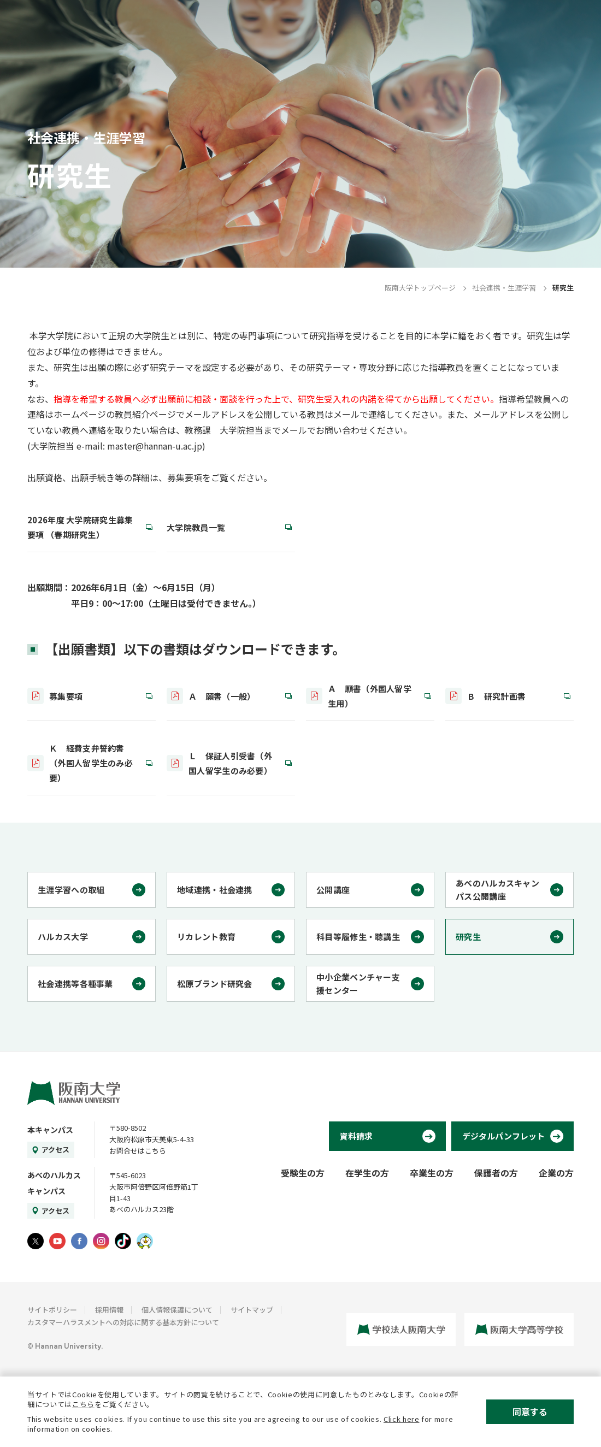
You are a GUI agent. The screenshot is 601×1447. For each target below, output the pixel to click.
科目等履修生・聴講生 (358, 936)
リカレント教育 (206, 936)
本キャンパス (50, 1129)
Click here (402, 1419)
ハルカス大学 (63, 936)
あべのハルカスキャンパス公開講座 (497, 889)
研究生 (468, 936)
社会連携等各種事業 (75, 983)
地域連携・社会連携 (214, 889)
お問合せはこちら (137, 1150)
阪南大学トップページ (420, 287)
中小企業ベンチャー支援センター (358, 983)
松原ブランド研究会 (214, 983)
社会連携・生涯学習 (504, 287)
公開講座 (333, 889)
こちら (83, 1404)
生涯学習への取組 (71, 889)
